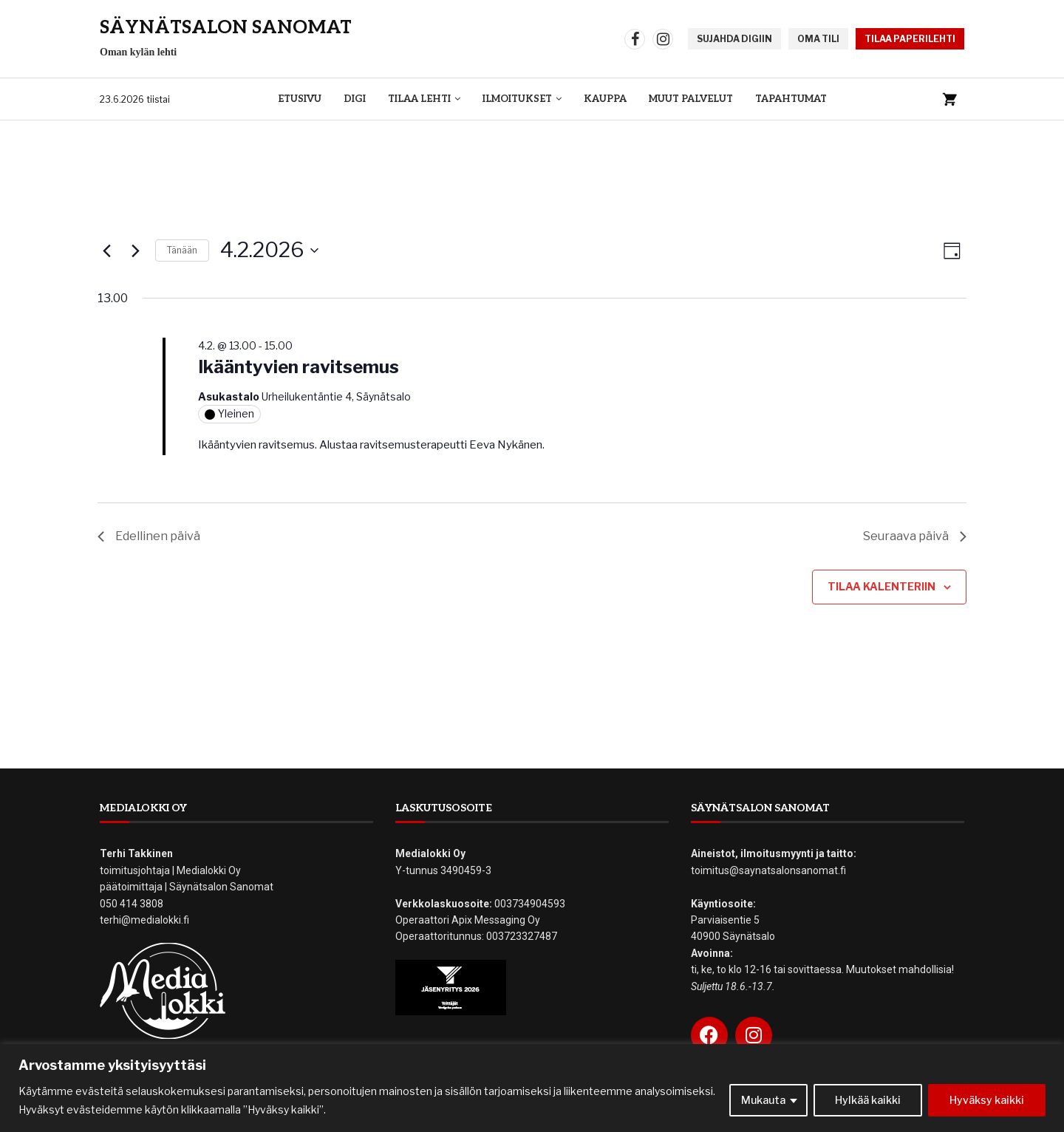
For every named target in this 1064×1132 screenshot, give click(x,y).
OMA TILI (818, 38)
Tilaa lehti (419, 99)
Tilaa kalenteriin (881, 586)
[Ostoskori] (949, 99)
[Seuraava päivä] (135, 250)
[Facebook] (634, 39)
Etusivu (299, 99)
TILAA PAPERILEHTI (909, 38)
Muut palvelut (691, 99)
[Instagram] (662, 39)
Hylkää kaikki (868, 1100)
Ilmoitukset (517, 99)
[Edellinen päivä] (106, 250)
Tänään (182, 250)
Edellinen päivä (149, 536)
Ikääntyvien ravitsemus (298, 367)
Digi (355, 99)
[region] (532, 1088)
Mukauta (763, 1100)
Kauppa (605, 99)
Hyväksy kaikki (986, 1100)
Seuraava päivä (914, 536)
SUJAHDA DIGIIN (734, 38)
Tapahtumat (791, 99)
